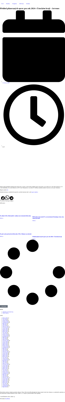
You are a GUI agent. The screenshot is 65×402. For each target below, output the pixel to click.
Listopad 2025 (5, 322)
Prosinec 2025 (5, 321)
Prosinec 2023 (5, 346)
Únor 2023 (4, 357)
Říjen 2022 (4, 360)
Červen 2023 (5, 352)
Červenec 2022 (5, 364)
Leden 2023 (4, 358)
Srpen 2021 (4, 376)
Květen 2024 (5, 342)
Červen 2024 (5, 341)
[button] (0, 200)
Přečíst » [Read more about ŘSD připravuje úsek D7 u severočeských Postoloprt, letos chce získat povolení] (34, 220)
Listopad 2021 (5, 373)
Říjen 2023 (4, 348)
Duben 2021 (4, 381)
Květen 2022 (5, 366)
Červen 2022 (5, 365)
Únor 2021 (4, 383)
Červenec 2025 (5, 327)
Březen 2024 (5, 345)
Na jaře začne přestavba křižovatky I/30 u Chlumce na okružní (15, 234)
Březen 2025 (5, 331)
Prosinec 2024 (5, 334)
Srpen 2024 (4, 339)
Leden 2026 (4, 320)
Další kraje (21, 3)
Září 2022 (4, 362)
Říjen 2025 (4, 323)
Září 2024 (4, 338)
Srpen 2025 (4, 325)
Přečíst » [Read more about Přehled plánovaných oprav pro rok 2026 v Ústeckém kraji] (34, 239)
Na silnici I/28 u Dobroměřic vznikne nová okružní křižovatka (15, 215)
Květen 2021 (5, 380)
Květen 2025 (5, 329)
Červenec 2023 (5, 351)
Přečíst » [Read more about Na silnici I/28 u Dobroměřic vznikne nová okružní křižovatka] (2, 218)
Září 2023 (4, 349)
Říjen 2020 (4, 386)
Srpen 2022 (4, 363)
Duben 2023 (4, 355)
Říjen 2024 (4, 337)
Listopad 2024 (5, 336)
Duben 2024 (4, 343)
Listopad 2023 (5, 347)
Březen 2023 (5, 356)
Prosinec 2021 (5, 372)
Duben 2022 (4, 367)
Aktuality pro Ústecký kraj (7, 311)
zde (7, 189)
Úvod (2, 3)
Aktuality (8, 3)
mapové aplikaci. (34, 192)
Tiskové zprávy (5, 313)
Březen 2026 (5, 317)
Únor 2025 (4, 332)
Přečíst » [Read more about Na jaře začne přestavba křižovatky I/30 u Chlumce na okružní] (2, 236)
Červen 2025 (5, 328)
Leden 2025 (4, 333)
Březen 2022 (5, 368)
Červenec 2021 (5, 377)
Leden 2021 (4, 384)
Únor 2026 (4, 319)
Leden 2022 (4, 371)
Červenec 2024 (5, 340)
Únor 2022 (4, 369)
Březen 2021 (5, 382)
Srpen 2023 (4, 350)
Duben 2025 (4, 330)
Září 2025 (4, 324)
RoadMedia (7, 398)
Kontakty (28, 3)
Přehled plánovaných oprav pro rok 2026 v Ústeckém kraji (47, 236)
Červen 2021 (5, 378)
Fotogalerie (14, 3)
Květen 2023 (5, 354)
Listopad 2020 (5, 385)
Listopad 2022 (5, 359)
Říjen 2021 (4, 374)
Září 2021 (4, 375)
